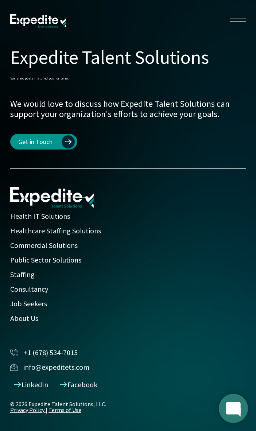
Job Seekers (28, 303)
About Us (24, 318)
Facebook (79, 384)
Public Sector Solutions (45, 259)
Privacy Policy (28, 409)
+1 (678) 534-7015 (44, 352)
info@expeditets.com (49, 367)
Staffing (22, 274)
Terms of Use (65, 409)
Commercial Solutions (44, 245)
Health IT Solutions (40, 216)
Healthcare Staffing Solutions (55, 230)
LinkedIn (31, 384)
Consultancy (29, 289)
